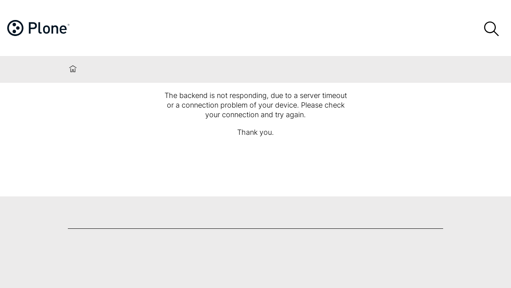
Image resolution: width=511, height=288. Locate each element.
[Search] (491, 29)
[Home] (52, 29)
